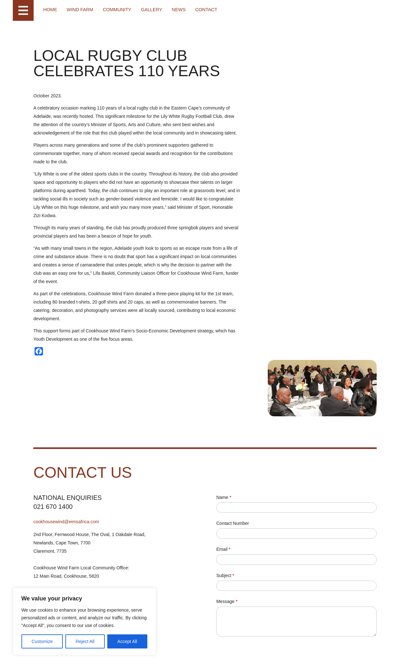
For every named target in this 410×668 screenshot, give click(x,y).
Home (50, 9)
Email (225, 474)
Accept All (125, 641)
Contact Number (234, 448)
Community (115, 9)
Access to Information (142, 656)
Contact (203, 9)
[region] (83, 621)
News (176, 9)
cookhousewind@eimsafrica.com (66, 447)
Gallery (149, 9)
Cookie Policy (111, 656)
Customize (42, 641)
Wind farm (79, 9)
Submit (234, 607)
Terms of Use (87, 656)
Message (228, 526)
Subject (227, 500)
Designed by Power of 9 (180, 656)
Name (225, 422)
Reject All (84, 641)
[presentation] (266, 580)
